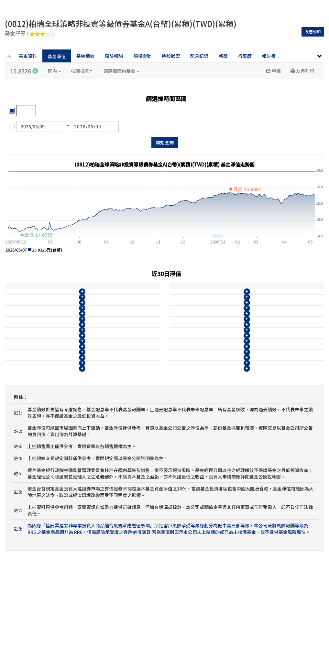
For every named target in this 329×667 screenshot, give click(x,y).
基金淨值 (57, 56)
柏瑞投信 (81, 71)
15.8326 (24, 71)
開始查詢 (165, 142)
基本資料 (28, 56)
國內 (54, 71)
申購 (273, 71)
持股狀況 (171, 56)
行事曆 (245, 56)
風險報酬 (114, 56)
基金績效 (85, 56)
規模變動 (142, 56)
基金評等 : (30, 34)
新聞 (223, 56)
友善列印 (313, 31)
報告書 (269, 56)
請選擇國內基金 (121, 71)
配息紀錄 (199, 56)
